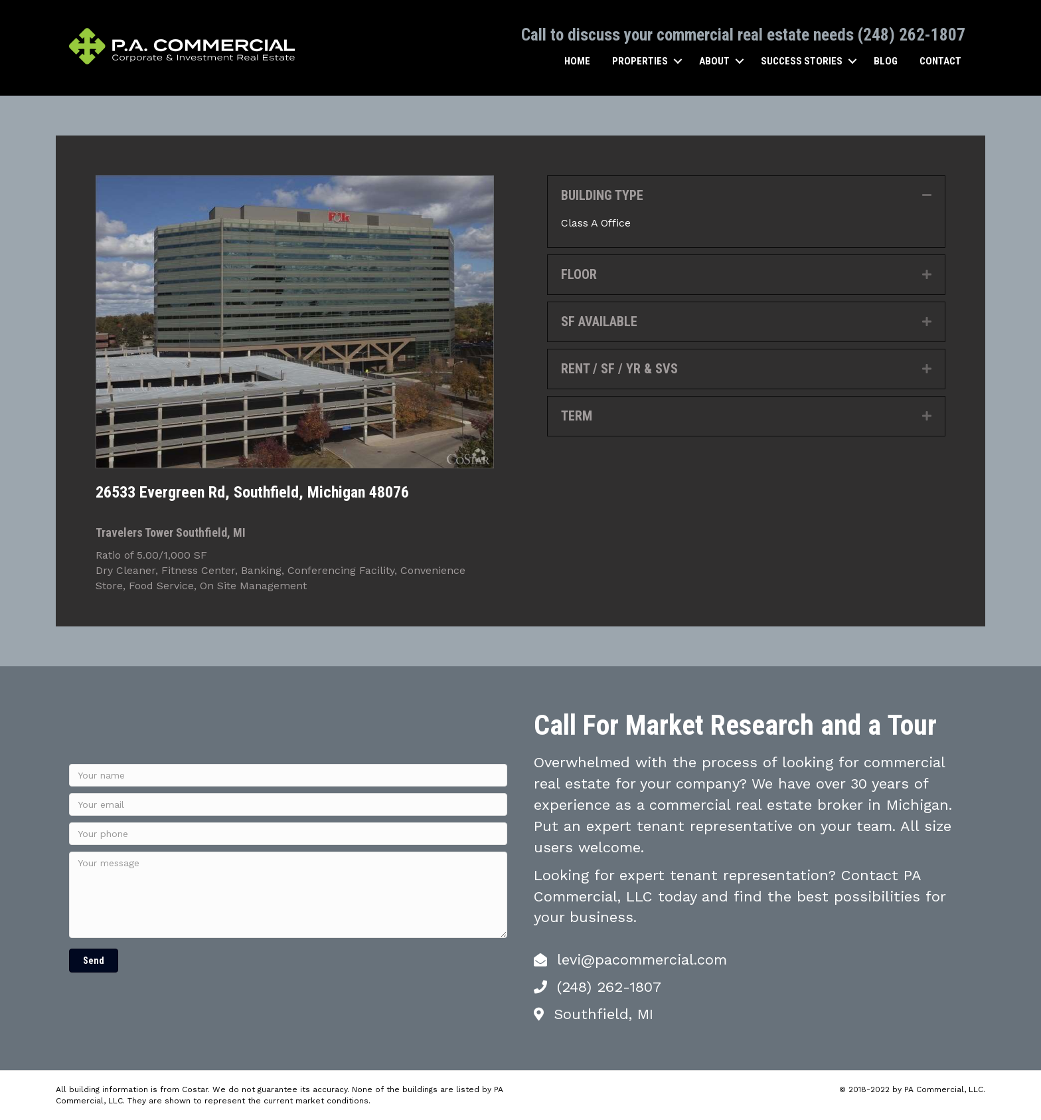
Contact (940, 60)
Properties (640, 60)
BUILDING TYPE (602, 195)
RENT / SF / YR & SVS (619, 368)
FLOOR (579, 274)
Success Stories (801, 60)
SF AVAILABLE (599, 321)
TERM (576, 415)
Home (577, 60)
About (714, 60)
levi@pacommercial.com (642, 959)
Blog (886, 60)
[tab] (746, 195)
